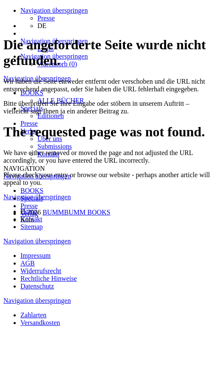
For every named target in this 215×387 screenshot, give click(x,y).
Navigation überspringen (54, 10)
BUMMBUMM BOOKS (76, 212)
